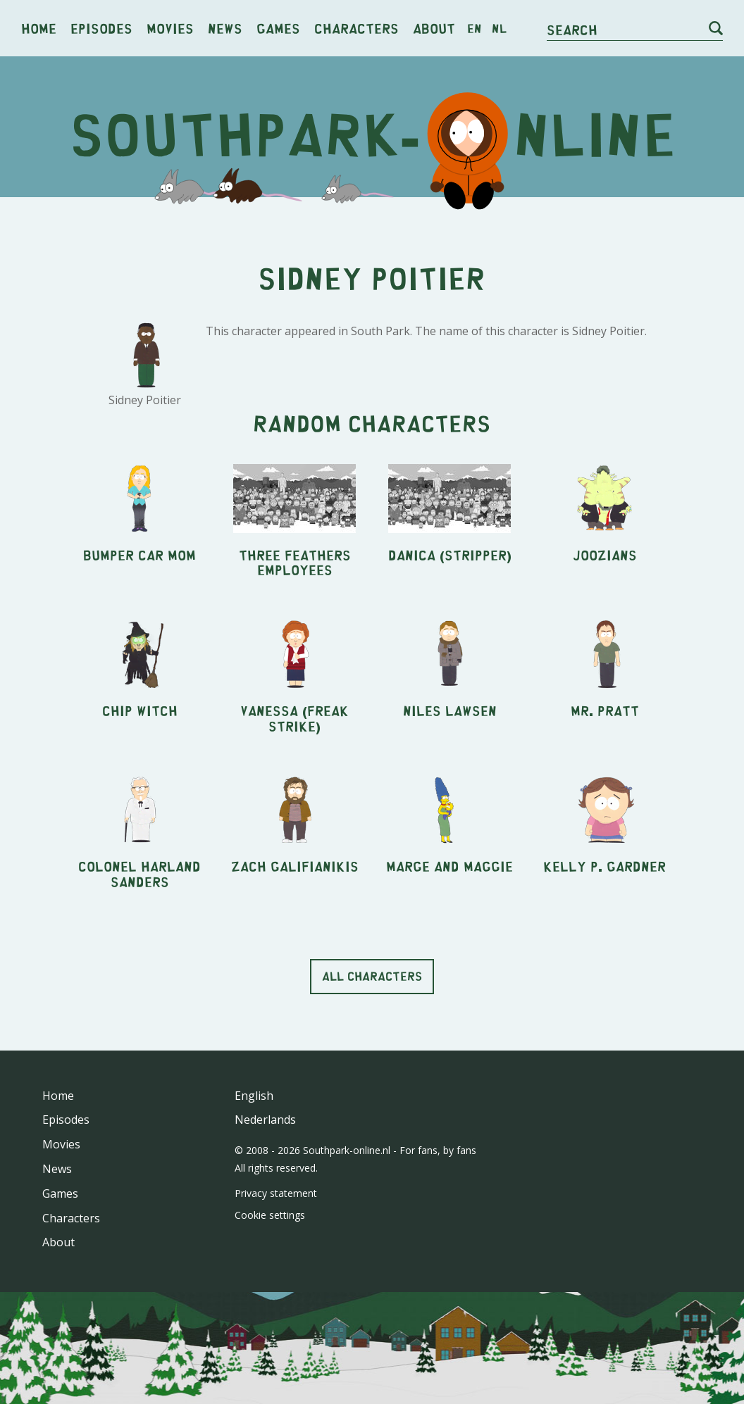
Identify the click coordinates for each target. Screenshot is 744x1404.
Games (278, 28)
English (254, 1095)
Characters (356, 28)
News (225, 28)
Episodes (101, 28)
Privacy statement (276, 1193)
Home (38, 28)
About (434, 28)
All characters (372, 976)
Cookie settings (270, 1215)
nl (499, 28)
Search (572, 29)
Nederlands (265, 1119)
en (474, 28)
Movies (170, 28)
